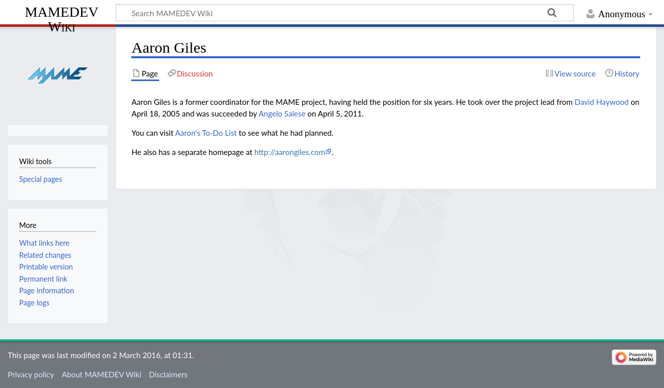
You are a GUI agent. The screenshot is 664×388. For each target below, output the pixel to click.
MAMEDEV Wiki (61, 19)
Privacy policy (31, 374)
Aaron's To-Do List (206, 132)
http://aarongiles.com (289, 152)
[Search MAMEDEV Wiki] (344, 13)
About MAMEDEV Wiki (101, 374)
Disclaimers (168, 374)
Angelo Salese (282, 113)
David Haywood (602, 101)
